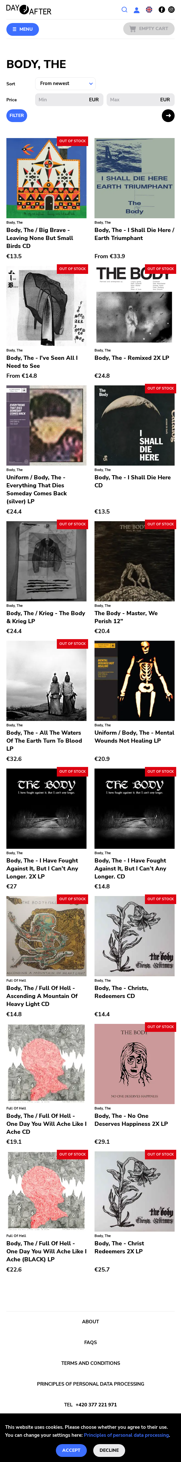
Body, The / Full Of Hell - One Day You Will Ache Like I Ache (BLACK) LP (46, 1251)
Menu (26, 29)
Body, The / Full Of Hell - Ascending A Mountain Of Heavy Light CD (42, 996)
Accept (71, 1450)
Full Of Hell (16, 980)
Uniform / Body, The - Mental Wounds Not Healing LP (134, 737)
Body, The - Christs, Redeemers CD (121, 992)
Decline (109, 1450)
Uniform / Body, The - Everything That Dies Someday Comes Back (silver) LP (36, 489)
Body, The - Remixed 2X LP (131, 358)
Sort (10, 84)
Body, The (14, 222)
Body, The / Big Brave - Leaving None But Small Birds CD (39, 238)
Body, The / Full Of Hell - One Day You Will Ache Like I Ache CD (46, 1124)
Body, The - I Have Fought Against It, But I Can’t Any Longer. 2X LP (42, 868)
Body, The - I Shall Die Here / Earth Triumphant (134, 234)
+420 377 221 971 (96, 1405)
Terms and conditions (90, 1363)
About (90, 1322)
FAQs (90, 1342)
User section (137, 9)
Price (11, 100)
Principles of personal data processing (126, 1435)
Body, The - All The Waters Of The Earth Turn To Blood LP (44, 741)
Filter (17, 115)
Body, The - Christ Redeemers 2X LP (119, 1247)
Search (124, 9)
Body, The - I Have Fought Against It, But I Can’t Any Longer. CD (130, 868)
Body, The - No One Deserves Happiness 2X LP (131, 1120)
